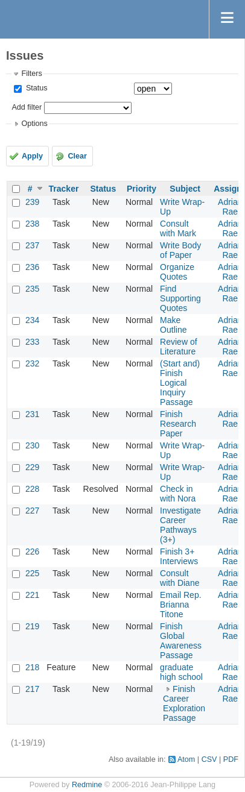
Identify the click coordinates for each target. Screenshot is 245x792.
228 (32, 489)
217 (32, 689)
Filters (31, 73)
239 (32, 202)
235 (32, 289)
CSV (209, 759)
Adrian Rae (230, 206)
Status (35, 88)
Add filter (26, 107)
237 (32, 245)
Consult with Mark (178, 228)
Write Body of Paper (180, 250)
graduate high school (181, 672)
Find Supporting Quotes (180, 298)
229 (32, 467)
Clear (77, 156)
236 (32, 267)
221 (32, 595)
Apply (32, 156)
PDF (230, 759)
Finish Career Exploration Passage (184, 703)
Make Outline (173, 325)
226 (32, 551)
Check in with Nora (178, 493)
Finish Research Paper (178, 423)
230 (32, 445)
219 (32, 626)
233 (32, 342)
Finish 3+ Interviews (179, 556)
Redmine (87, 785)
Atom (186, 759)
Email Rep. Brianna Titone (180, 604)
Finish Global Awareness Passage (181, 640)
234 (32, 320)
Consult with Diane (179, 578)
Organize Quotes (177, 271)
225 (32, 573)
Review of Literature (178, 346)
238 (32, 223)
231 (32, 414)
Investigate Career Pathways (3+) (180, 525)
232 (32, 363)
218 (32, 667)
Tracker (64, 188)
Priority (141, 188)
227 (32, 510)
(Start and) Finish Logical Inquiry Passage (180, 383)
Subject (185, 188)
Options (34, 123)
